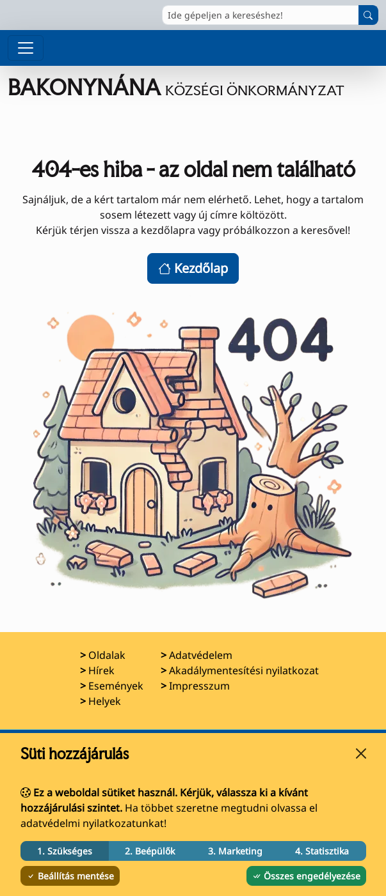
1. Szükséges (64, 851)
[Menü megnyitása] (26, 48)
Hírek (101, 670)
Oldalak (106, 655)
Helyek (104, 701)
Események (115, 686)
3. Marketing (235, 851)
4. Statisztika (322, 851)
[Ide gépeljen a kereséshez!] (260, 15)
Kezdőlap (193, 268)
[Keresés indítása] (368, 15)
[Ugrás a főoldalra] (193, 88)
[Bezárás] (361, 753)
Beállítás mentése (70, 876)
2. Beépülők (150, 851)
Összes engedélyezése (306, 876)
